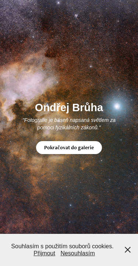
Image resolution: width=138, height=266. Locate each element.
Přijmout (44, 253)
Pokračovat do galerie (69, 147)
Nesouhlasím (77, 253)
